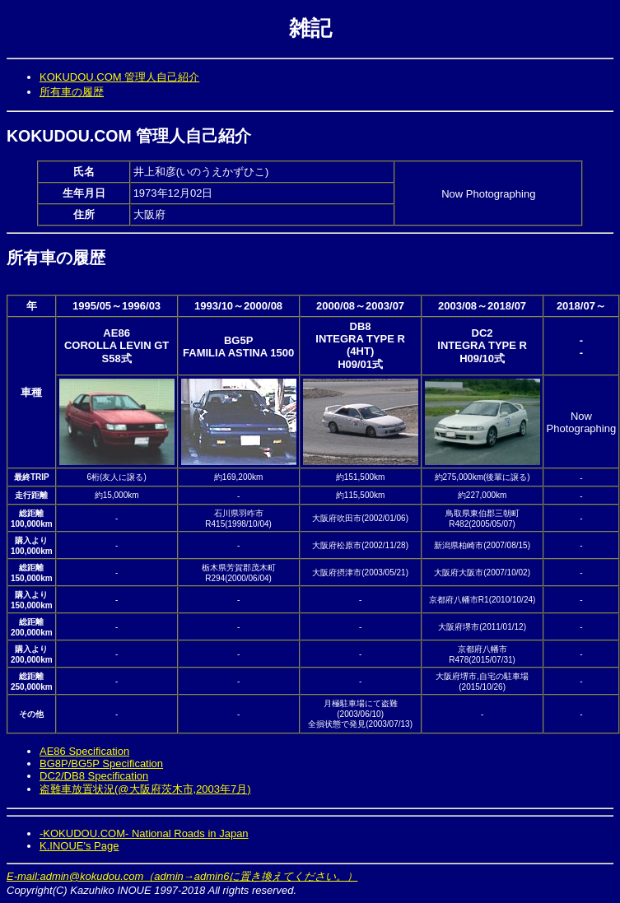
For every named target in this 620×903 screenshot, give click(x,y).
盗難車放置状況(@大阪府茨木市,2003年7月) (145, 789)
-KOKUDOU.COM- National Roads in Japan (144, 833)
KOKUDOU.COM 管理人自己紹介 (119, 77)
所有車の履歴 (72, 92)
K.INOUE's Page (79, 846)
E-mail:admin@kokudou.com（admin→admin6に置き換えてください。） (182, 876)
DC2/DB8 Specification (94, 776)
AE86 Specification (84, 751)
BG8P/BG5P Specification (101, 763)
